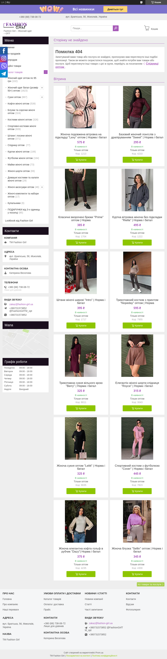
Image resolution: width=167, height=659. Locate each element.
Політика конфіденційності (104, 656)
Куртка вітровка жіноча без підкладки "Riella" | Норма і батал (137, 219)
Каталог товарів (13, 72)
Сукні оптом (14, 97)
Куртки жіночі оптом (18, 151)
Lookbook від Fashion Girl (19, 220)
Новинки (9, 47)
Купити (82, 159)
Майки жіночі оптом (18, 164)
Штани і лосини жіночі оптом (20, 137)
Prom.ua (99, 653)
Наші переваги (11, 609)
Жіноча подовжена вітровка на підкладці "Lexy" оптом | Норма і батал (81, 136)
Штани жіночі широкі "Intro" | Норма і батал (81, 301)
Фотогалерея (133, 609)
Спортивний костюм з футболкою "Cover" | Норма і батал (137, 467)
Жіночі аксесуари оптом (21, 187)
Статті (88, 604)
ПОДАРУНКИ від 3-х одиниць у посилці (24, 211)
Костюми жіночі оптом (20, 119)
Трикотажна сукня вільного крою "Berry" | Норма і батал (81, 384)
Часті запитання (94, 609)
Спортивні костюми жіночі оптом (22, 128)
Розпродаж (11, 59)
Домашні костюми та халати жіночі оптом (23, 179)
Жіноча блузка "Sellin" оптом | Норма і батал (137, 550)
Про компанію (10, 604)
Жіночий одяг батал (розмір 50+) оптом (23, 89)
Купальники (14, 203)
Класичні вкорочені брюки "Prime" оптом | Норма (80, 219)
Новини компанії (94, 599)
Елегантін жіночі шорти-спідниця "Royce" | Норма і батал (137, 384)
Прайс (47, 609)
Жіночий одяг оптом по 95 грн (22, 79)
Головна (7, 599)
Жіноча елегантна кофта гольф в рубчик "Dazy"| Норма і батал (81, 550)
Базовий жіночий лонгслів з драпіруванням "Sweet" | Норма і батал (137, 136)
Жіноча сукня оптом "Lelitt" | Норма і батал (81, 467)
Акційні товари (13, 66)
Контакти (131, 599)
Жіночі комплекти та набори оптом (23, 195)
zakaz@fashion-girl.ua (21, 304)
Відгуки (130, 604)
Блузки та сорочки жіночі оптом (21, 111)
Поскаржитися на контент (78, 656)
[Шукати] (116, 28)
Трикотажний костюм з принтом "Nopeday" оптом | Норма (137, 301)
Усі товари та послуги (149, 584)
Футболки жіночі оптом (20, 158)
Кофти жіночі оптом (18, 103)
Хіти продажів (12, 53)
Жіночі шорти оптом (19, 171)
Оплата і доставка (54, 604)
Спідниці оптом (16, 145)
